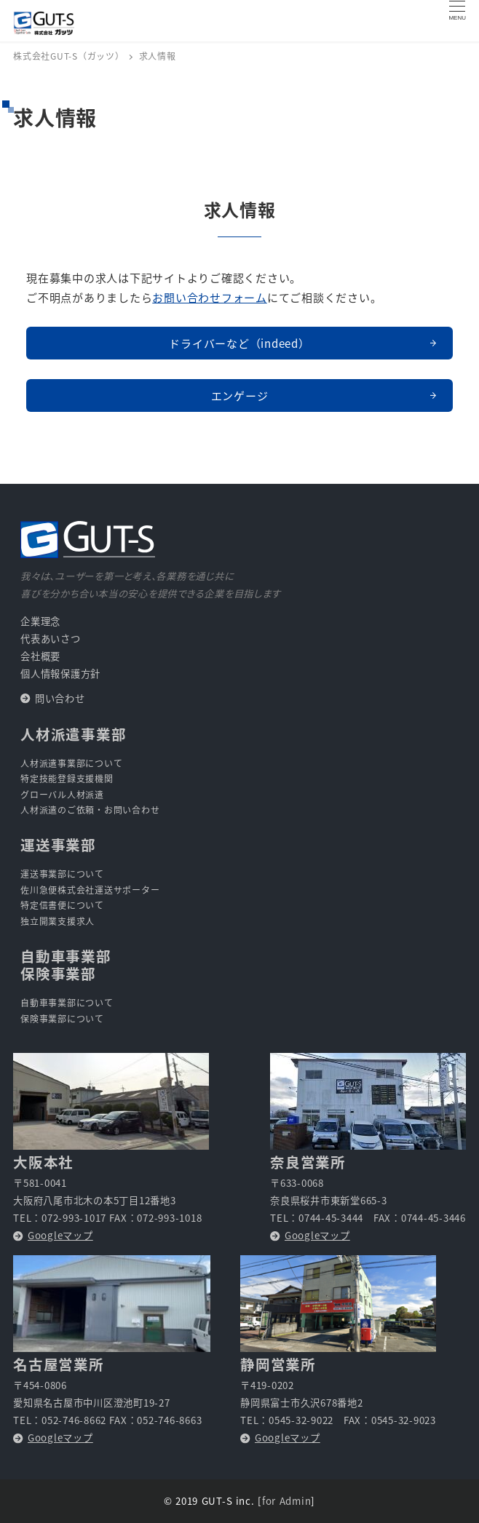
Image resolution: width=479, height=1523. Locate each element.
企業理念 (40, 621)
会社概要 (40, 656)
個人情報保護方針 (60, 673)
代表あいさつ (50, 638)
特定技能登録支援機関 (67, 778)
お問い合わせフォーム (209, 297)
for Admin (286, 1501)
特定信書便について (62, 905)
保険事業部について (62, 1018)
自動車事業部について (67, 1002)
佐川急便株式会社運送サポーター (89, 889)
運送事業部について (62, 873)
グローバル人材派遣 (62, 794)
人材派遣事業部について (71, 763)
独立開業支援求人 (57, 921)
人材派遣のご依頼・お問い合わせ (89, 809)
